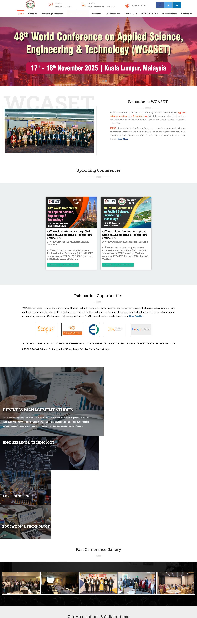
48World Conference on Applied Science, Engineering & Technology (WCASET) (70, 235)
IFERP (113, 128)
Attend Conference (69, 265)
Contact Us (186, 13)
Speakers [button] (96, 13)
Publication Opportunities (98, 295)
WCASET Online (149, 13)
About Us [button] (32, 13)
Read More (122, 139)
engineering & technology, (133, 116)
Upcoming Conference (52, 13)
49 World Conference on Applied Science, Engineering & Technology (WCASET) (125, 235)
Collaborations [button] (112, 13)
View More (53, 265)
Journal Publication (78, 13)
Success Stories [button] (169, 13)
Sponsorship (130, 13)
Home (21, 13)
